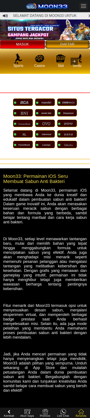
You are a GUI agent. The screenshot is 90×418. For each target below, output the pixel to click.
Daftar (67, 44)
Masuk (22, 44)
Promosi (45, 413)
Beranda (81, 413)
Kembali (9, 413)
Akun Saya (27, 413)
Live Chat (63, 413)
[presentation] (74, 61)
